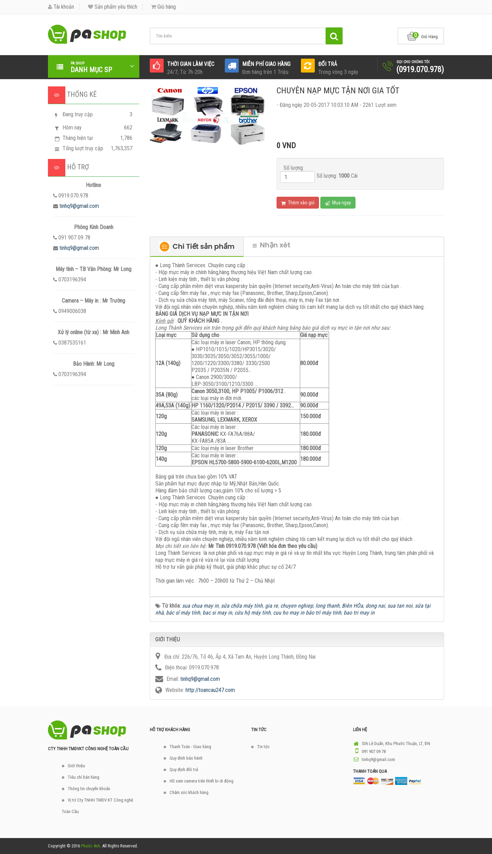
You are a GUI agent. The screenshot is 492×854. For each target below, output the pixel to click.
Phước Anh (90, 845)
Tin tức (263, 746)
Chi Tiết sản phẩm (197, 247)
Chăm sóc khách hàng (189, 792)
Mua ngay (338, 203)
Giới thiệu (76, 765)
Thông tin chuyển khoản (89, 788)
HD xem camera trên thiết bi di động (201, 781)
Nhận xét (271, 245)
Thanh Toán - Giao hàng (190, 746)
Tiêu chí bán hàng (83, 777)
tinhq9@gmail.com (79, 206)
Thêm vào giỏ (297, 203)
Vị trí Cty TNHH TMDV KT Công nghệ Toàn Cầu (97, 805)
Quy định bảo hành (186, 758)
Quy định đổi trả (184, 769)
